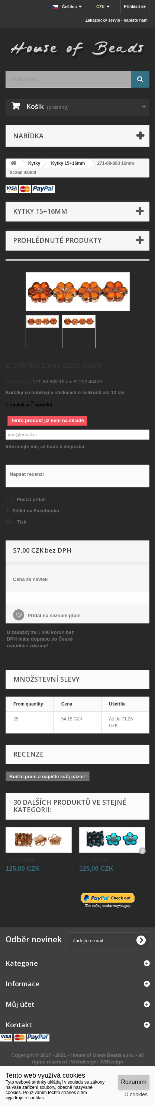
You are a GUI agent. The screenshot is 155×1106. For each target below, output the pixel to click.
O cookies (136, 1094)
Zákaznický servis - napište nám (116, 20)
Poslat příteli (31, 499)
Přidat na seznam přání (53, 615)
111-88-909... (22, 860)
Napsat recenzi (27, 474)
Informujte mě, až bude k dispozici (45, 446)
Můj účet (20, 1004)
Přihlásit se (135, 6)
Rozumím (133, 1082)
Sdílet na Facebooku (35, 510)
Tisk (21, 522)
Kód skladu (19, 381)
